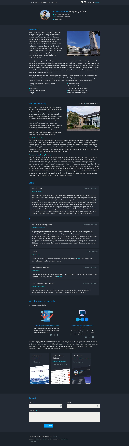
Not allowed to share (38, 228)
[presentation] (35, 425)
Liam (78, 259)
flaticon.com (64, 439)
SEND (49, 426)
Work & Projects (45, 2)
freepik (45, 439)
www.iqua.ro (36, 359)
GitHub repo (35, 255)
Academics (36, 2)
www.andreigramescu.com (81, 359)
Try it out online (36, 191)
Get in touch (54, 2)
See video (60, 277)
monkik (37, 439)
